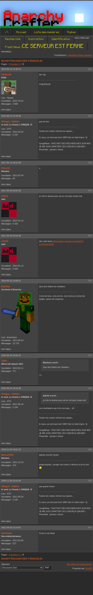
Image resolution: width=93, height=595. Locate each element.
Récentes (72, 55)
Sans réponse (85, 55)
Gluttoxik (6, 74)
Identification (61, 38)
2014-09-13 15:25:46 (11, 116)
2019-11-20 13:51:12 (11, 449)
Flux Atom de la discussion (79, 564)
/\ (7, 31)
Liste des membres (46, 31)
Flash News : (44, 46)
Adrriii (4, 196)
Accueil (21, 31)
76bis (4, 361)
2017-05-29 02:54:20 (11, 190)
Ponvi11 (5, 168)
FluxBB (88, 568)
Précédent (13, 64)
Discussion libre (19, 60)
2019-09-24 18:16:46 (11, 388)
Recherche (13, 38)
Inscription (36, 38)
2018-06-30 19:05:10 (11, 355)
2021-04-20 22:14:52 (11, 527)
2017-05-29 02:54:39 (11, 236)
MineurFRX (7, 455)
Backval (5, 286)
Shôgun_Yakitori (10, 121)
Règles (71, 31)
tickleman (6, 533)
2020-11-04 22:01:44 (11, 481)
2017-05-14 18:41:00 (11, 162)
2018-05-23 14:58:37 (11, 281)
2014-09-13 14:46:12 (11, 69)
